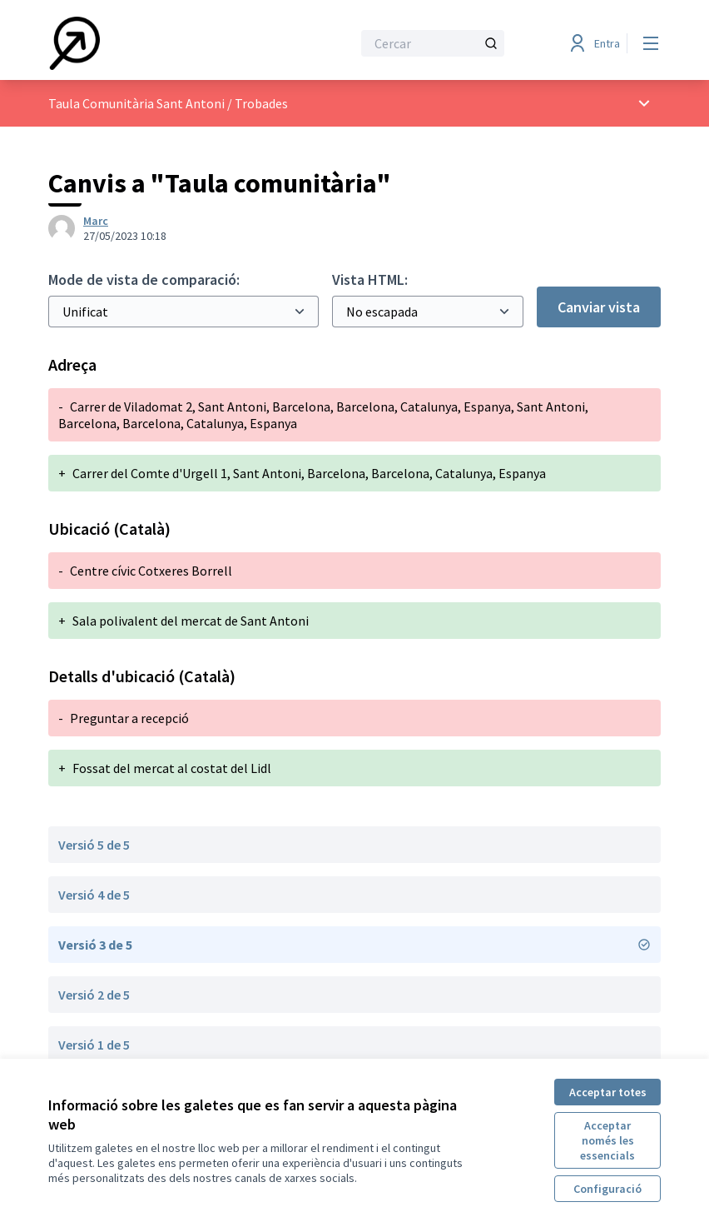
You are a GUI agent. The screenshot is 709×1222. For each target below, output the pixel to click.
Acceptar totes (608, 1092)
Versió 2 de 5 (94, 994)
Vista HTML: (370, 279)
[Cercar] (432, 43)
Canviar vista (599, 307)
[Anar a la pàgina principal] (159, 43)
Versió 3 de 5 (354, 944)
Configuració (607, 1188)
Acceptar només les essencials (607, 1140)
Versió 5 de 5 (94, 844)
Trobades (261, 103)
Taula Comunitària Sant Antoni (136, 103)
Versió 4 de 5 (94, 894)
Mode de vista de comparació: (144, 279)
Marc (95, 220)
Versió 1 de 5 (94, 1044)
